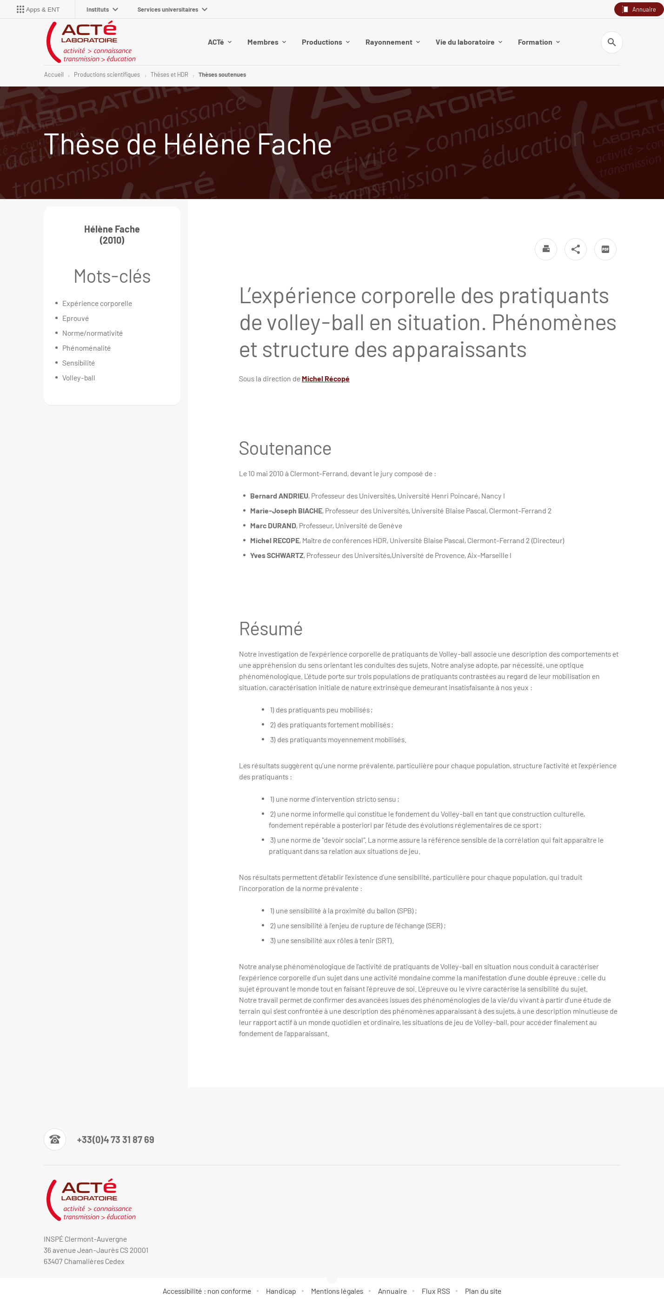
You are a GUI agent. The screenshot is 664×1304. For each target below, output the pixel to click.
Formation (539, 41)
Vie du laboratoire (469, 41)
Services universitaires (172, 9)
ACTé (220, 41)
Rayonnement (392, 41)
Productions (326, 41)
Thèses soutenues (222, 74)
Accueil (54, 74)
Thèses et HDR (169, 74)
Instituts (102, 9)
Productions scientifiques (107, 74)
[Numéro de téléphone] (99, 1139)
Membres (266, 41)
